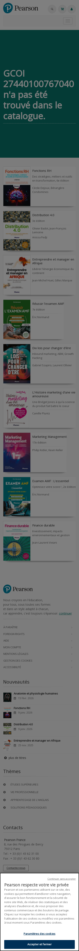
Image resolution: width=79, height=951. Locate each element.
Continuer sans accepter (61, 878)
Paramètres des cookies (39, 934)
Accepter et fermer (39, 944)
